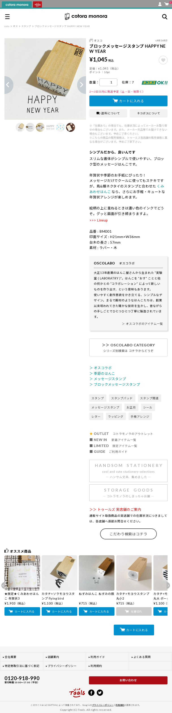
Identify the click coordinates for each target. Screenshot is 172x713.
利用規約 (96, 666)
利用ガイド (97, 657)
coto (6, 26)
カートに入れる (131, 101)
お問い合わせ (128, 680)
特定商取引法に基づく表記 (22, 666)
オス (15, 26)
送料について (108, 113)
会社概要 (10, 657)
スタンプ (26, 26)
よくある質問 (142, 657)
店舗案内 (53, 657)
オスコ (98, 40)
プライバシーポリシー (62, 666)
